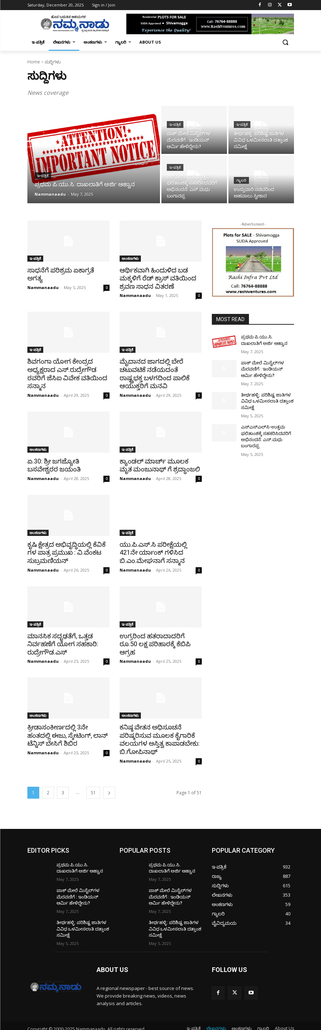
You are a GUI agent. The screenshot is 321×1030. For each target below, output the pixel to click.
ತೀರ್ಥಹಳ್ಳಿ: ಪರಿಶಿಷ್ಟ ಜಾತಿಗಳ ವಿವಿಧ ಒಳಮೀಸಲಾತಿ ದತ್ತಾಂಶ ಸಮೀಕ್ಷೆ (266, 400)
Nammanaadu (43, 279)
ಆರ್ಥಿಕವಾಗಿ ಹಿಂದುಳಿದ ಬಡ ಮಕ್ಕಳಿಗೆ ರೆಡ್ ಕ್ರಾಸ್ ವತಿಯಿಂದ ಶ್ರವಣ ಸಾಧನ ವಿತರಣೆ (156, 278)
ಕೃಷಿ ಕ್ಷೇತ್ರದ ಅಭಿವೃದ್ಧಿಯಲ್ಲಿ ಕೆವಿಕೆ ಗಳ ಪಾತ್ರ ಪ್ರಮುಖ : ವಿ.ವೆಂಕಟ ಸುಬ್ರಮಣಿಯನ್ (65, 550)
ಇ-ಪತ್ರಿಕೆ (43, 176)
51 (93, 789)
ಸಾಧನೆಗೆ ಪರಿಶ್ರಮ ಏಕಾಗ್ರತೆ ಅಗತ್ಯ (67, 270)
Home (33, 62)
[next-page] (109, 789)
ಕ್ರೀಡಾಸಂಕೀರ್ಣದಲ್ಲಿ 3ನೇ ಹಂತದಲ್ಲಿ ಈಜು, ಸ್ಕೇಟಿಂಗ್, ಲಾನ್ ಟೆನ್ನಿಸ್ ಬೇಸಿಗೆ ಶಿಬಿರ (65, 732)
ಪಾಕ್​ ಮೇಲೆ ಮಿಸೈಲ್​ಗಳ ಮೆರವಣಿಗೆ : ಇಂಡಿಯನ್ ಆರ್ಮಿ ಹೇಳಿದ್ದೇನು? (267, 368)
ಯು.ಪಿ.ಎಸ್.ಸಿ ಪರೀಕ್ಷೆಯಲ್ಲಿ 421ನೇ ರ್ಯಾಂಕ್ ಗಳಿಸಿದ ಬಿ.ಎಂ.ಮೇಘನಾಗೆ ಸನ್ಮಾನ (152, 550)
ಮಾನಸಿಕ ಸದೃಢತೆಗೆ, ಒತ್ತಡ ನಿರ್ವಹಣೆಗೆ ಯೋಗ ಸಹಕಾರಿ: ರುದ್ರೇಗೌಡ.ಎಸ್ (61, 641)
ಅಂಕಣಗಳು (130, 258)
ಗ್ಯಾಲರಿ (241, 180)
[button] (285, 42)
